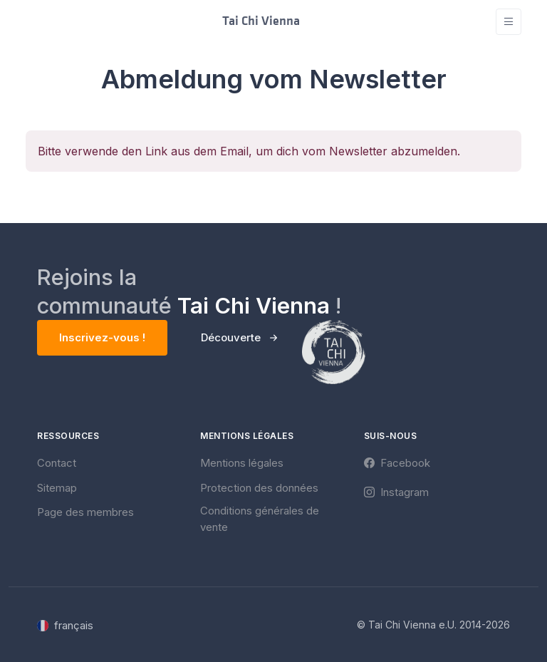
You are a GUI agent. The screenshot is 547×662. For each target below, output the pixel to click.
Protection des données (259, 488)
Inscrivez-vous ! (102, 337)
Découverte (231, 337)
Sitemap (57, 488)
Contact (56, 463)
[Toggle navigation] (508, 22)
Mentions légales (241, 463)
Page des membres (85, 512)
